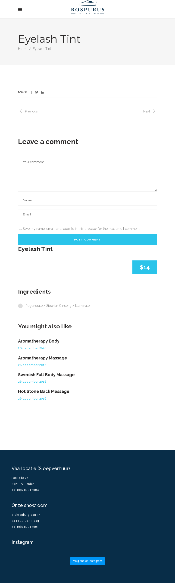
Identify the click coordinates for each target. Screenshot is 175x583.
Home (22, 49)
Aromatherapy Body (38, 341)
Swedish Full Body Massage (46, 374)
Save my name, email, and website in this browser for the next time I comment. (81, 229)
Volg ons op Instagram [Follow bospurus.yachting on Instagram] (87, 561)
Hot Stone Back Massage (43, 391)
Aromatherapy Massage (42, 358)
